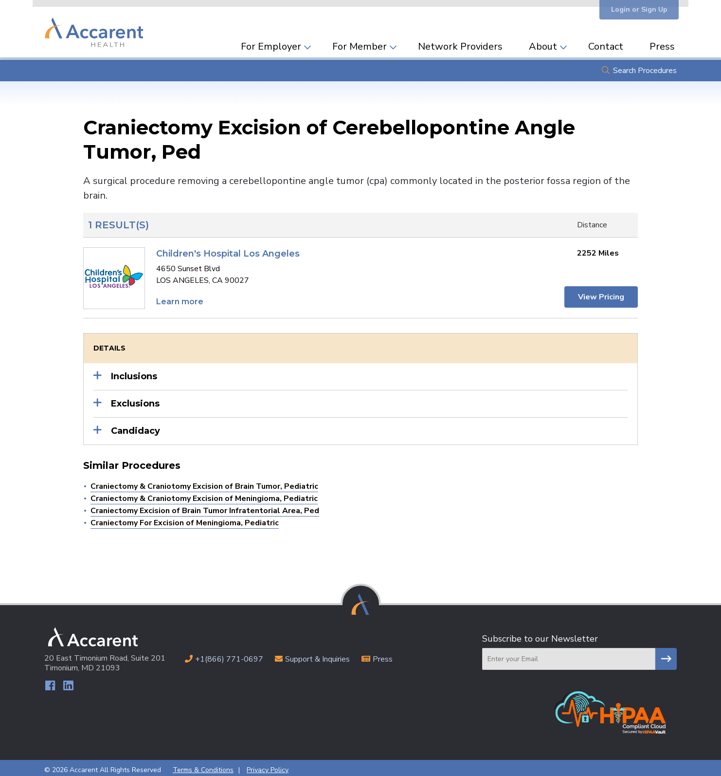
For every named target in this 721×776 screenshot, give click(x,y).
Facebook (50, 682)
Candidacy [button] (135, 427)
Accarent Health (95, 27)
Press (383, 655)
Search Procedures (645, 66)
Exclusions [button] (135, 399)
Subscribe (666, 655)
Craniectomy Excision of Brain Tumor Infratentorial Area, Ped (204, 506)
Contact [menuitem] (605, 42)
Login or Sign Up (636, 11)
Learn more (179, 297)
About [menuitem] (543, 42)
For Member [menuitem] (359, 42)
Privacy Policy (267, 766)
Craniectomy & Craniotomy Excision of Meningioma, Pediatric (204, 494)
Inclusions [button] (134, 372)
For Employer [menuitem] (271, 42)
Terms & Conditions (203, 766)
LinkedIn (69, 682)
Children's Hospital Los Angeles (228, 249)
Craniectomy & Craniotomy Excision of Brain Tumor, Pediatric (204, 482)
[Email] (568, 655)
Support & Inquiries (317, 655)
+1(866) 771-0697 (229, 655)
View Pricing (600, 293)
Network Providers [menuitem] (460, 42)
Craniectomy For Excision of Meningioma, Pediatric (184, 519)
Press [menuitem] (662, 42)
